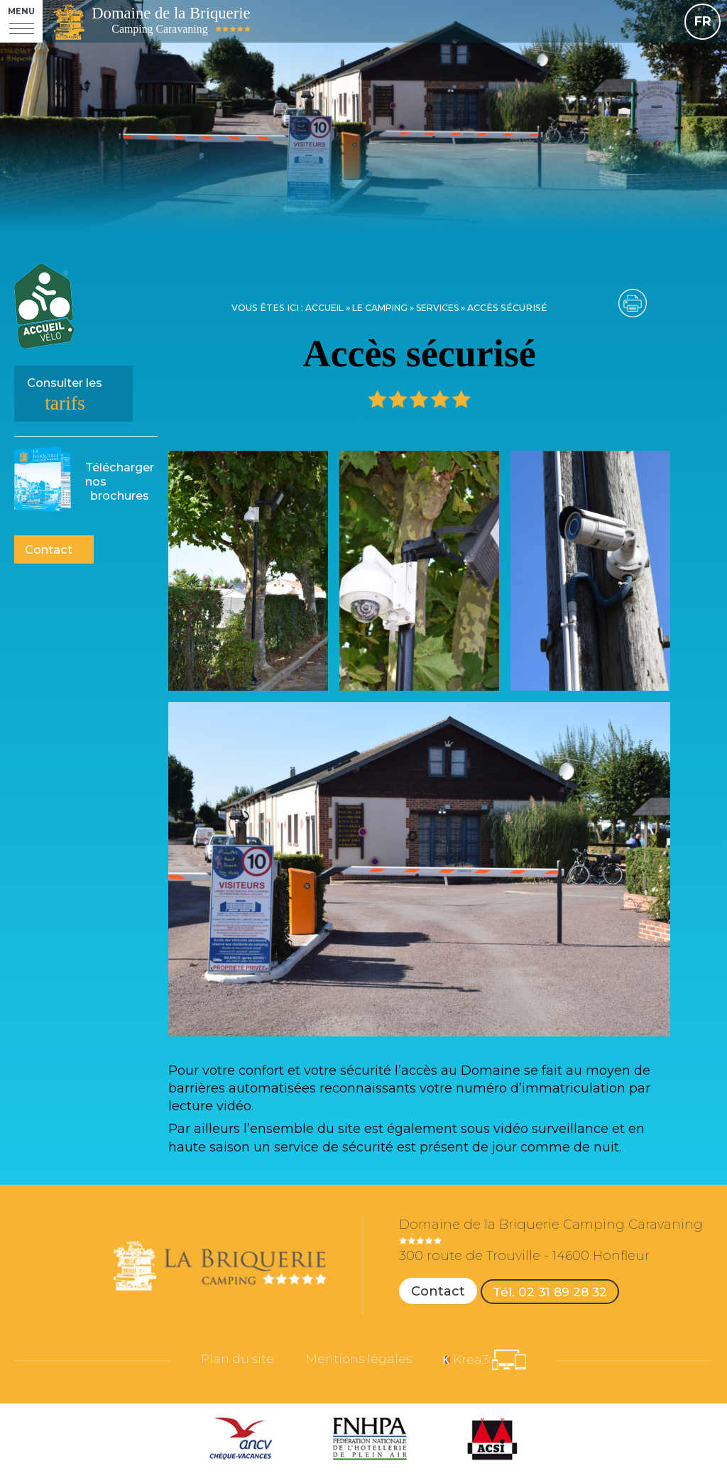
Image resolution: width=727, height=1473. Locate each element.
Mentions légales (360, 1362)
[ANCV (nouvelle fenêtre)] (241, 1441)
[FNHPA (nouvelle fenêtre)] (370, 1441)
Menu (22, 11)
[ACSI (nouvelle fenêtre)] (492, 1441)
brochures (119, 481)
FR (702, 21)
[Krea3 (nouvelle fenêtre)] (494, 1362)
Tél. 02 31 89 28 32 (552, 1291)
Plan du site (229, 1362)
